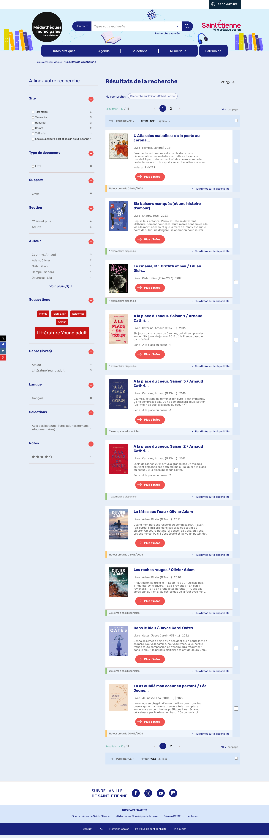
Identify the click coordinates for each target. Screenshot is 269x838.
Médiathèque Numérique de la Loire (137, 818)
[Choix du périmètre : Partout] (81, 26)
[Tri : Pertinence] (126, 121)
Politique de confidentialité (151, 831)
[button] (64, 51)
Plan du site (179, 831)
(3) (61, 286)
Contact (87, 831)
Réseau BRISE (172, 818)
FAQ (101, 831)
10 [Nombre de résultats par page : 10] (223, 109)
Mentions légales (119, 831)
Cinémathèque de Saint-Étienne (91, 818)
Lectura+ (192, 818)
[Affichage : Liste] (165, 121)
